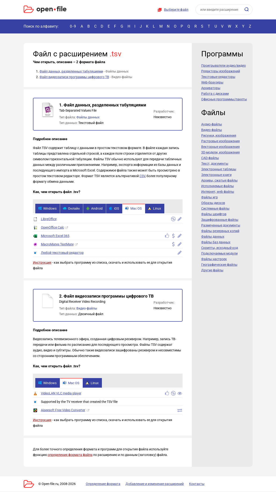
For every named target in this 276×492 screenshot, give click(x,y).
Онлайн (72, 209)
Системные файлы (215, 208)
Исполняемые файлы (217, 186)
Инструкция (42, 263)
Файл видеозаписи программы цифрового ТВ (74, 77)
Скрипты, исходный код (219, 248)
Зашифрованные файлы (219, 220)
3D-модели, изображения (220, 152)
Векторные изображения (220, 147)
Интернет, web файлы (217, 191)
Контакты (192, 484)
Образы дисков (213, 203)
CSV (142, 176)
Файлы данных (88, 117)
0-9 (73, 26)
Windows (47, 209)
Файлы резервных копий (220, 231)
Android (95, 209)
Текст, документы (214, 163)
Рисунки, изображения (218, 135)
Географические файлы (219, 264)
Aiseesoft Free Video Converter (63, 410)
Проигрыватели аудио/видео (223, 65)
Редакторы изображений (220, 71)
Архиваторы (210, 88)
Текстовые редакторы (218, 77)
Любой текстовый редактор (62, 253)
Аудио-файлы (211, 124)
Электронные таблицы (218, 169)
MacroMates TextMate (57, 244)
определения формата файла (70, 455)
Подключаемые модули (219, 253)
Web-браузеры (212, 82)
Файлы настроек (214, 259)
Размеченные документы (220, 225)
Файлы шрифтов (213, 214)
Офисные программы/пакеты (224, 99)
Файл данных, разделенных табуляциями (71, 71)
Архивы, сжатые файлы (219, 180)
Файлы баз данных (215, 242)
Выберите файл (176, 9)
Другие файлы (212, 270)
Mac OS (135, 209)
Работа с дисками (215, 93)
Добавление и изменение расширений (152, 484)
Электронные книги (216, 175)
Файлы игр (209, 197)
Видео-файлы (86, 308)
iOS (116, 209)
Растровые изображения (220, 141)
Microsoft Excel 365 (55, 236)
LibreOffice (49, 219)
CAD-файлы (210, 158)
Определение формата (101, 484)
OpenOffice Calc (52, 228)
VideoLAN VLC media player (61, 394)
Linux (157, 209)
